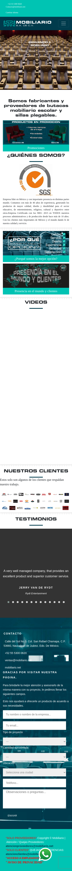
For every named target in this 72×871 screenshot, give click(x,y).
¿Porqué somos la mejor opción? (36, 259)
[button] (8, 602)
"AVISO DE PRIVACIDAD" (25, 862)
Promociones (36, 148)
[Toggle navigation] (63, 23)
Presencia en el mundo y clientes (36, 291)
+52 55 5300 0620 (15, 4)
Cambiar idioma (12, 12)
